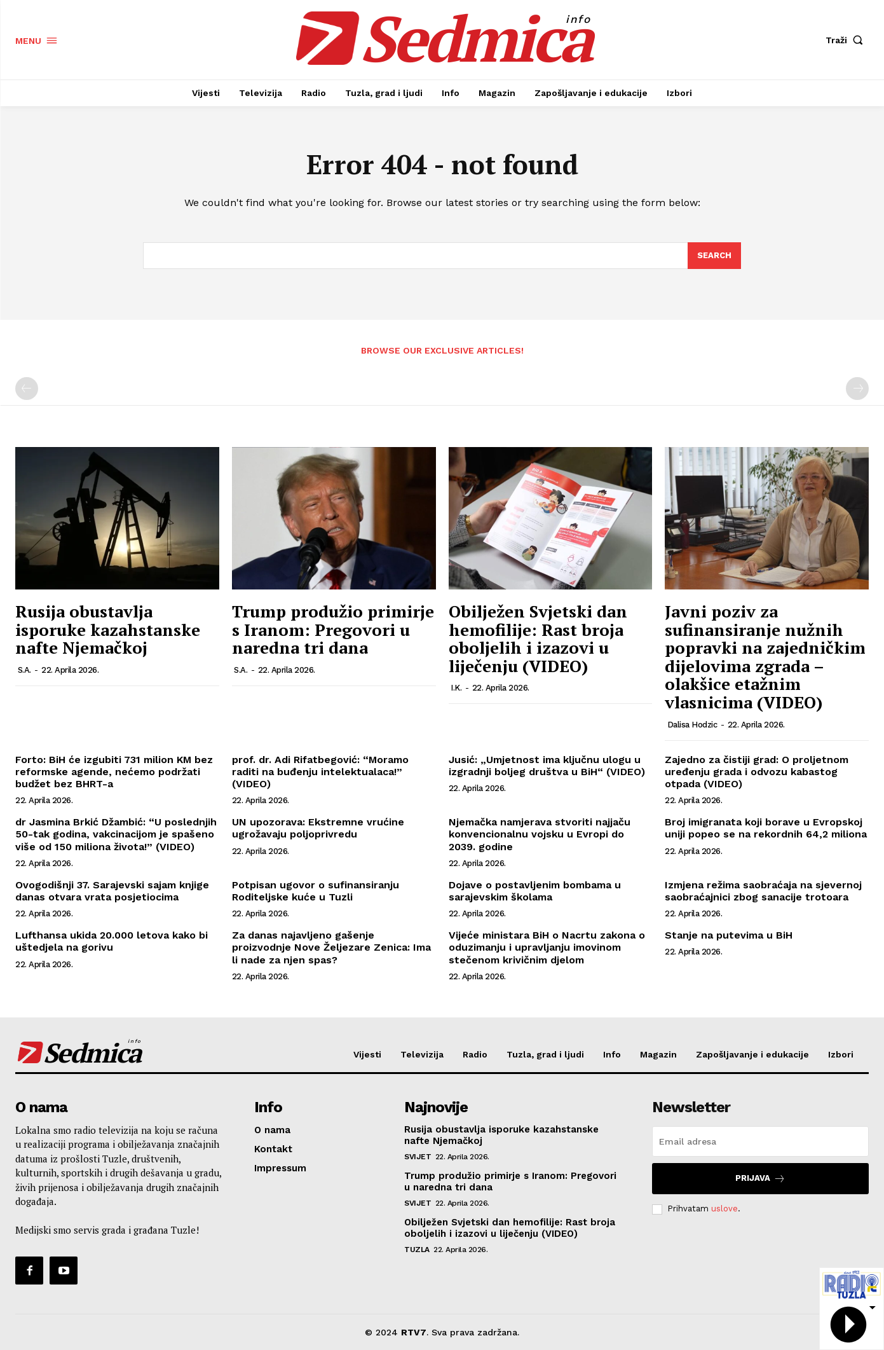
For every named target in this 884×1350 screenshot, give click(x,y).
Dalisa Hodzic (692, 724)
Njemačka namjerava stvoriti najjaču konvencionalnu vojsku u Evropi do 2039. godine (539, 834)
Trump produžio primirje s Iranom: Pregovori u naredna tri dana (333, 629)
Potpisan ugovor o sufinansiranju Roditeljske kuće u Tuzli (315, 891)
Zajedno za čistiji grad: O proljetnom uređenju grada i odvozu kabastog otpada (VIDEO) (756, 772)
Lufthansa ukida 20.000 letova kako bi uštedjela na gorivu (111, 941)
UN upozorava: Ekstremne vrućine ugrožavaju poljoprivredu (318, 828)
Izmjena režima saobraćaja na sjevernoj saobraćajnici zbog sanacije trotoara (763, 891)
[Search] (714, 255)
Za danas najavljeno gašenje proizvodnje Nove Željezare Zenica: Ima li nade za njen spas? (331, 947)
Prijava (760, 1179)
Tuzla (417, 1249)
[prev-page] (26, 388)
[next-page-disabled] (857, 388)
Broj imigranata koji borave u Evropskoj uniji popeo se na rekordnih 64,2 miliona (766, 828)
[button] (847, 40)
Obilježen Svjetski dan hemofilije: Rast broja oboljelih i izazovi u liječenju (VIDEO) (538, 638)
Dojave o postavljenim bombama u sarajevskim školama (535, 891)
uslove (724, 1209)
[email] (760, 1141)
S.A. (24, 670)
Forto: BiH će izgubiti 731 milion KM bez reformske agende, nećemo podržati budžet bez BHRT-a (114, 772)
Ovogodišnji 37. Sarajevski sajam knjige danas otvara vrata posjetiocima (112, 891)
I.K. (456, 687)
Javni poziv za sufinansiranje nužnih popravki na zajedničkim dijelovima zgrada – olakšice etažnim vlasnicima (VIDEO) (765, 656)
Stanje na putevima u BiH (728, 935)
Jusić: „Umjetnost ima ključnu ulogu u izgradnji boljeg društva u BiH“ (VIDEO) (547, 766)
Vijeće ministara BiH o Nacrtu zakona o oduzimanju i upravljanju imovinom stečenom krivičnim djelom (547, 947)
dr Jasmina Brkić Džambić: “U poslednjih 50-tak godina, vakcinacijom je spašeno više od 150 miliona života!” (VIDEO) (116, 834)
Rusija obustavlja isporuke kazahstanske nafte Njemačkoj (107, 629)
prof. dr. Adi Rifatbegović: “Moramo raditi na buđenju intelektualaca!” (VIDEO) (320, 772)
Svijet (417, 1156)
